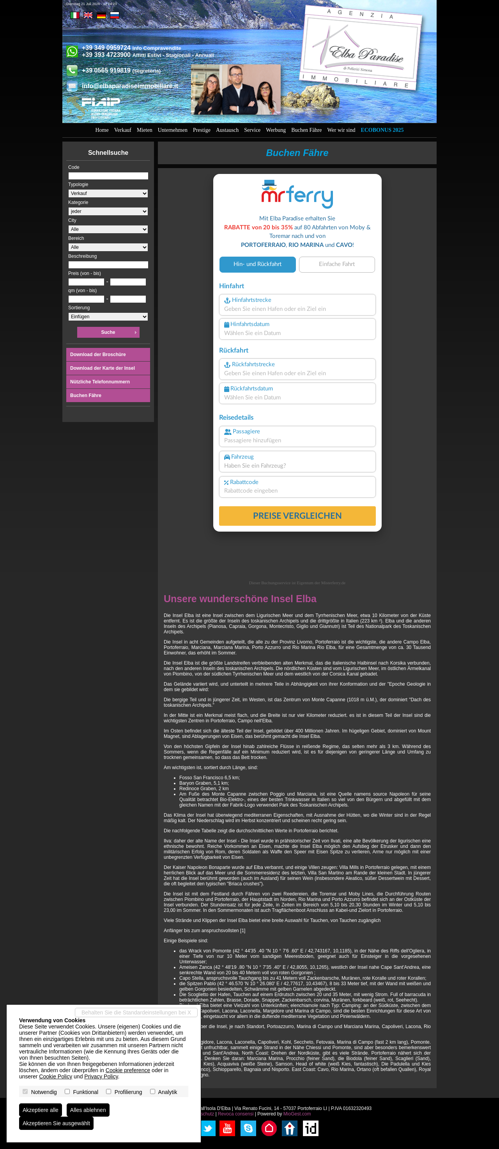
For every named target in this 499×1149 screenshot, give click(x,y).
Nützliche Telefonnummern (100, 382)
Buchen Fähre (306, 130)
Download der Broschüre (98, 354)
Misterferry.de (333, 582)
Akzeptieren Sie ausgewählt (56, 1123)
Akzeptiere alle (40, 1110)
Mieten (144, 130)
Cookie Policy (55, 1076)
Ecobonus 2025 (382, 130)
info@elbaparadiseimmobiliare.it (130, 86)
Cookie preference (128, 1070)
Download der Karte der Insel (102, 368)
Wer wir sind (341, 130)
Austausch (227, 130)
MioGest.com (297, 1114)
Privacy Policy (101, 1076)
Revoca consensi (235, 1114)
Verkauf (122, 130)
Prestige (202, 130)
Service (252, 130)
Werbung (276, 130)
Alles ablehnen (88, 1110)
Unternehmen (173, 130)
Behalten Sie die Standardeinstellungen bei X (136, 1012)
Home (102, 130)
